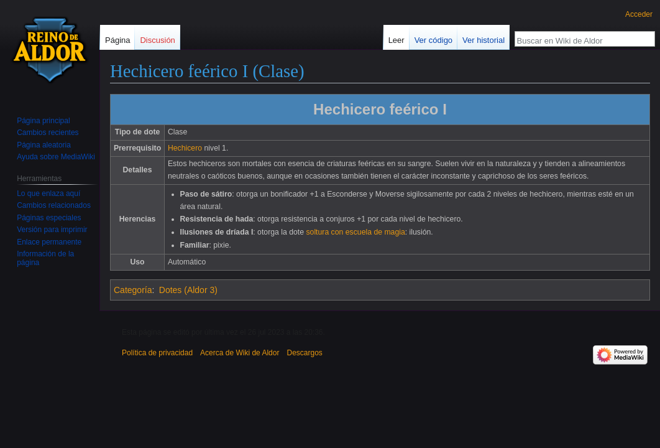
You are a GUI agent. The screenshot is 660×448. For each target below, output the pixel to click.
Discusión (157, 40)
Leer (396, 40)
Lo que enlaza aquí (48, 193)
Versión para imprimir (52, 229)
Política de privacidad (157, 352)
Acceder (639, 14)
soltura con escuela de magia (355, 232)
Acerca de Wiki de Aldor (239, 352)
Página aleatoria (44, 145)
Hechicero (185, 148)
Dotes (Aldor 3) (188, 290)
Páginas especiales (49, 217)
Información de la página (45, 258)
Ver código (433, 40)
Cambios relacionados (54, 205)
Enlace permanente (49, 242)
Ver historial (483, 40)
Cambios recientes (47, 132)
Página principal (43, 120)
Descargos (304, 352)
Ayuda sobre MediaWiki (56, 156)
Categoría (133, 290)
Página (117, 40)
